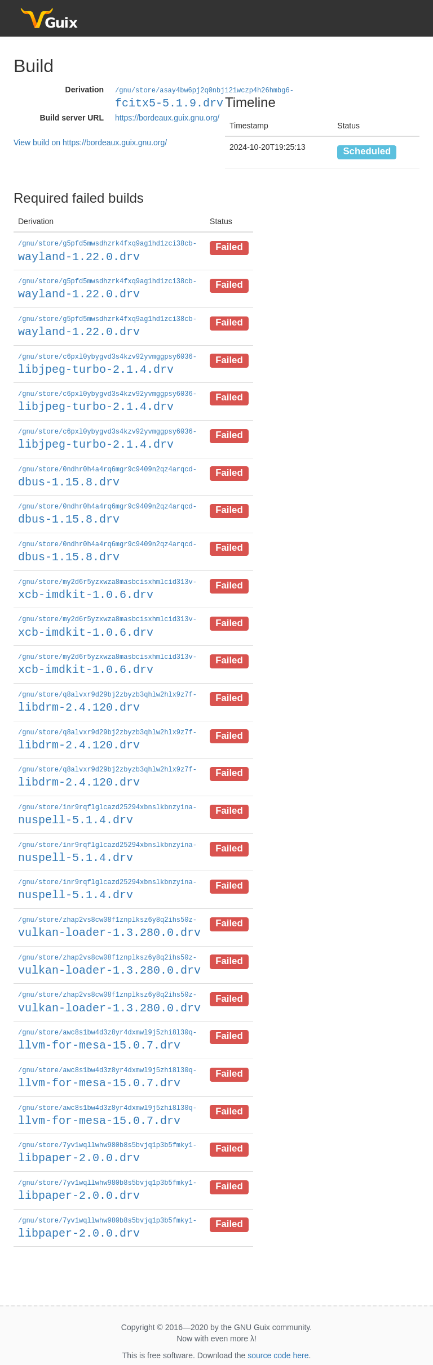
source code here (278, 1337)
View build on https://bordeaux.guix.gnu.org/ (90, 141)
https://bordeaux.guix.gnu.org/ (167, 117)
